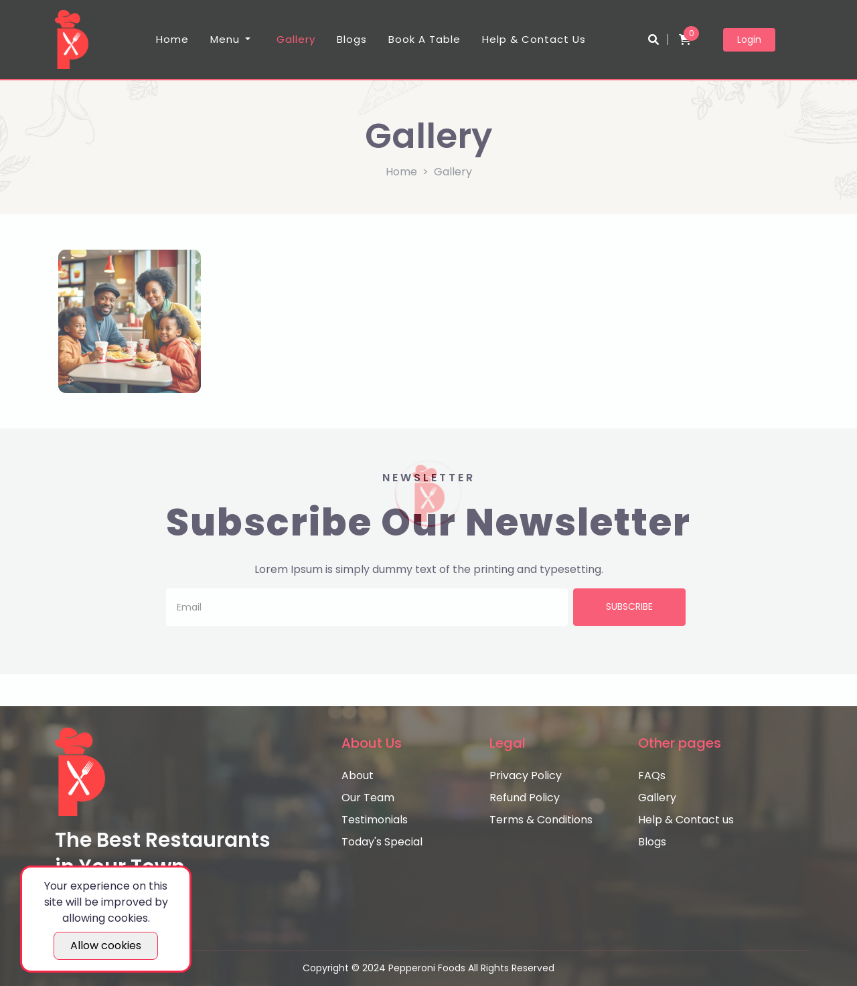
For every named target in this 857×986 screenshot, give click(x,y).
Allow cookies (105, 945)
